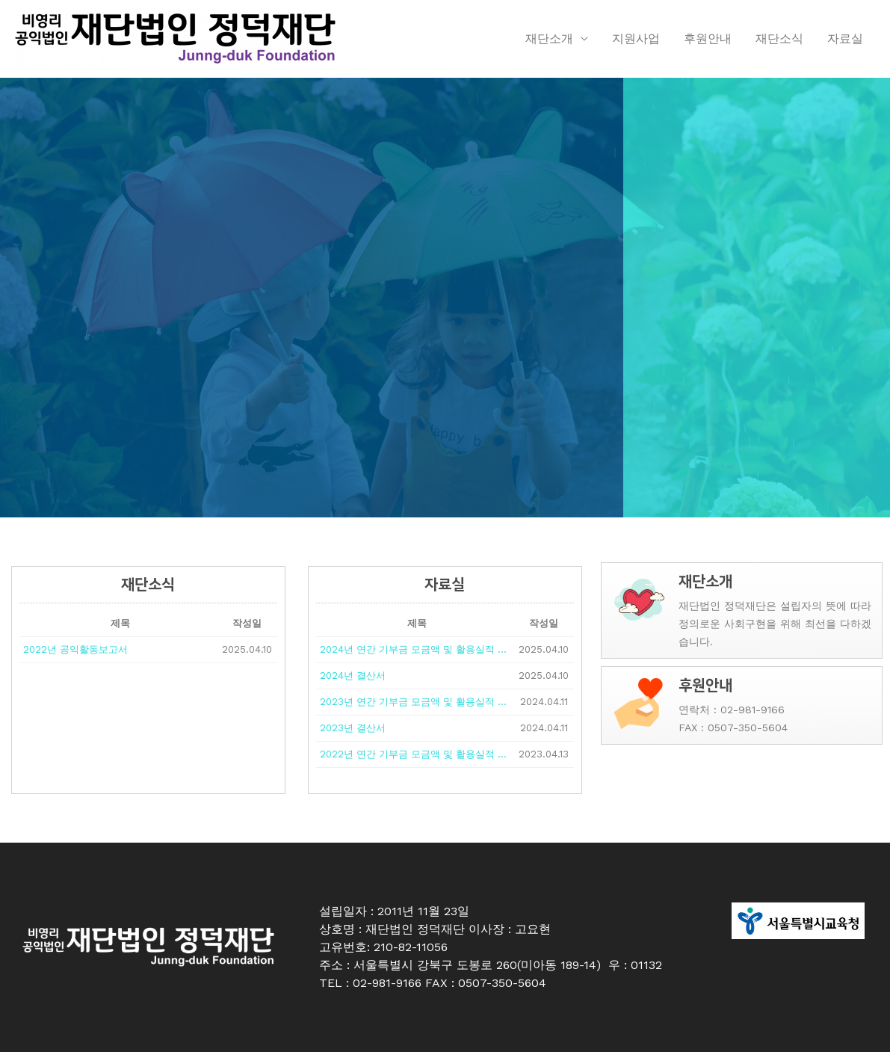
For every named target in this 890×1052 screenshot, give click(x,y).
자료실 (845, 38)
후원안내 (708, 38)
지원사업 (636, 38)
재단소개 (549, 38)
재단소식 (779, 38)
